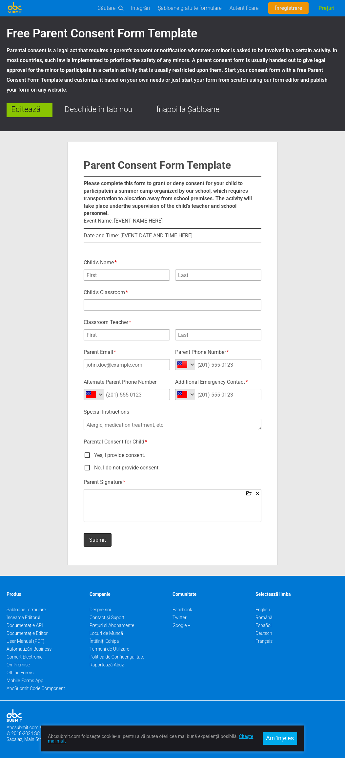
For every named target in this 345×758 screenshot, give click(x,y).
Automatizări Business (29, 649)
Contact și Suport (107, 617)
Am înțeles (280, 738)
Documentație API (25, 625)
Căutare (106, 8)
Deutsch (263, 633)
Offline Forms (20, 672)
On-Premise (18, 664)
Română (264, 617)
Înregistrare (288, 8)
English (262, 609)
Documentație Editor (27, 633)
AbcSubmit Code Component (36, 688)
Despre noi (100, 609)
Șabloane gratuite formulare (190, 8)
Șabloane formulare (26, 609)
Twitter (179, 617)
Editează (26, 109)
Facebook (182, 609)
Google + (181, 625)
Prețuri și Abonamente (112, 625)
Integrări (140, 8)
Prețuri (326, 8)
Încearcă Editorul (23, 617)
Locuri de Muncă (106, 633)
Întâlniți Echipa (104, 641)
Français (264, 641)
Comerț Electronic (25, 657)
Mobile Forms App (25, 680)
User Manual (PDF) (25, 641)
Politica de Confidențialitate (117, 657)
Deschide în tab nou (98, 109)
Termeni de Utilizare (109, 649)
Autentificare (244, 8)
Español (263, 625)
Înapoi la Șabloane (187, 109)
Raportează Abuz (107, 664)
